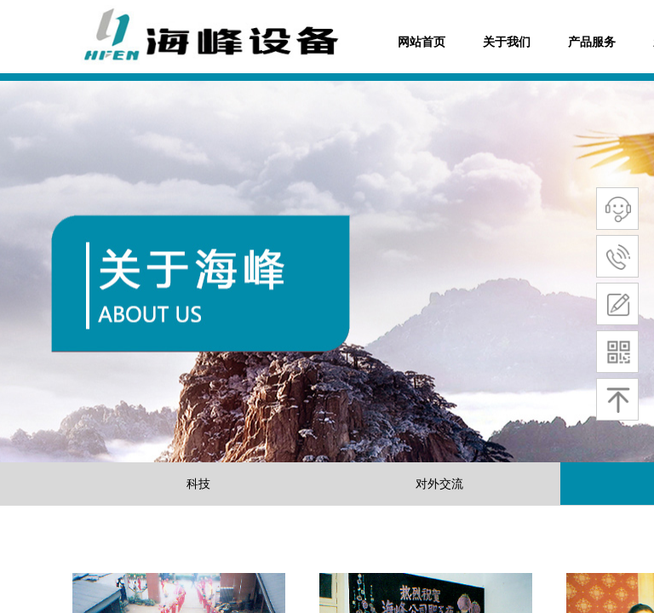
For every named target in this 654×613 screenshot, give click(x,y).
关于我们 (507, 42)
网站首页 (421, 42)
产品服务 (592, 42)
